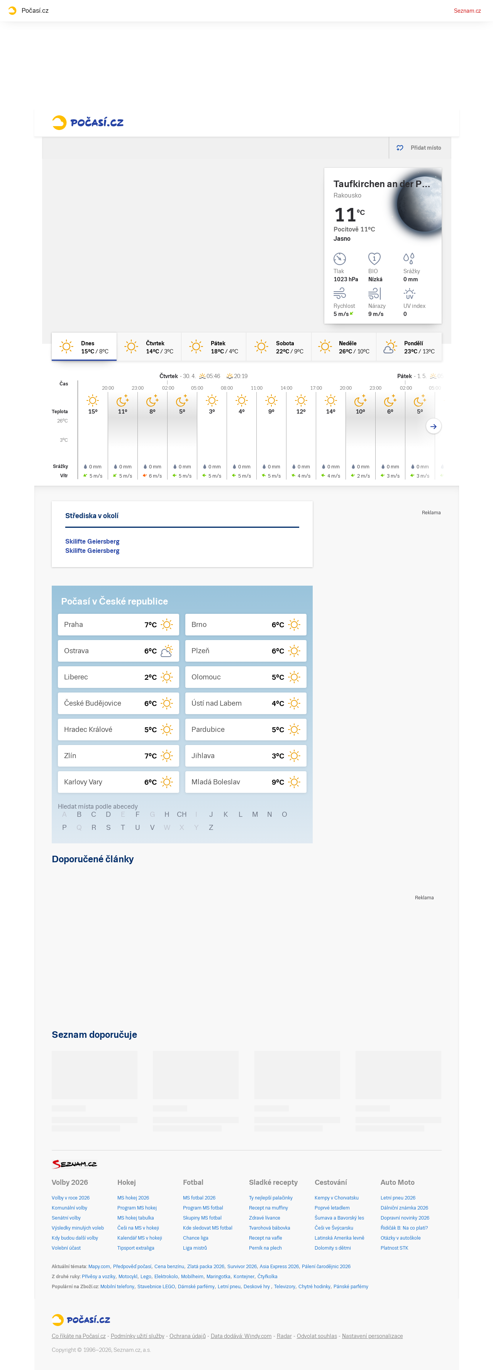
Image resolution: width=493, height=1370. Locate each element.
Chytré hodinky (314, 1286)
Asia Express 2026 (279, 1266)
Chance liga (195, 1238)
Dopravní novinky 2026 (405, 1218)
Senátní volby (66, 1218)
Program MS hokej (137, 1208)
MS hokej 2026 (133, 1198)
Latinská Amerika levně (339, 1238)
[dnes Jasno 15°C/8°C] (84, 347)
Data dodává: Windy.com (241, 1336)
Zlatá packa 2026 (205, 1266)
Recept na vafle (265, 1238)
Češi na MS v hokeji (138, 1228)
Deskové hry (257, 1286)
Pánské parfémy (351, 1286)
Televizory (284, 1286)
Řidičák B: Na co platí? (404, 1228)
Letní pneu (229, 1286)
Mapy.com (99, 1266)
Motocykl (128, 1276)
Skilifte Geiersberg (92, 541)
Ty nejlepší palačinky (271, 1198)
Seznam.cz (467, 11)
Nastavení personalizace (372, 1336)
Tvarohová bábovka (269, 1228)
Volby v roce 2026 (71, 1198)
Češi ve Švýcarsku (334, 1228)
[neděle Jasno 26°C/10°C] (344, 347)
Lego (146, 1276)
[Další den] (434, 426)
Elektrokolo (166, 1276)
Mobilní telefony (117, 1286)
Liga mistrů (195, 1248)
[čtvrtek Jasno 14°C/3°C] (149, 347)
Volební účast (66, 1248)
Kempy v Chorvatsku (337, 1198)
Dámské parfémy (196, 1286)
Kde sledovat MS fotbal (207, 1228)
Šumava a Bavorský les (339, 1218)
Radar (284, 1336)
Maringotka (218, 1276)
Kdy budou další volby (75, 1238)
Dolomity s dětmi (333, 1248)
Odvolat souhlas (317, 1336)
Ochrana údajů (187, 1336)
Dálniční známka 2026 (404, 1208)
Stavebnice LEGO (156, 1286)
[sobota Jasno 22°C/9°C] (278, 347)
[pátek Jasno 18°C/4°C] (213, 347)
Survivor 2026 (242, 1266)
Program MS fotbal (203, 1208)
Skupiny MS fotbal (202, 1218)
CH (182, 814)
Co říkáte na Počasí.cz (79, 1336)
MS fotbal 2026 (199, 1198)
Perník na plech (265, 1248)
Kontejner (244, 1276)
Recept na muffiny (268, 1208)
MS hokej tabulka (135, 1218)
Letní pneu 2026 (398, 1198)
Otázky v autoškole (401, 1238)
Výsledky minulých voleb (78, 1228)
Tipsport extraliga (135, 1248)
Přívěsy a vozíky (98, 1276)
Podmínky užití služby (137, 1336)
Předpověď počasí (132, 1266)
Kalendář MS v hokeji (139, 1238)
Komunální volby (69, 1208)
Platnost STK (394, 1248)
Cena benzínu (169, 1266)
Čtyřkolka (268, 1276)
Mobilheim (192, 1276)
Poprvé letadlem (332, 1208)
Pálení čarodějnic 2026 (326, 1266)
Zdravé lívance (264, 1218)
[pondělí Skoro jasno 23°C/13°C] (408, 347)
